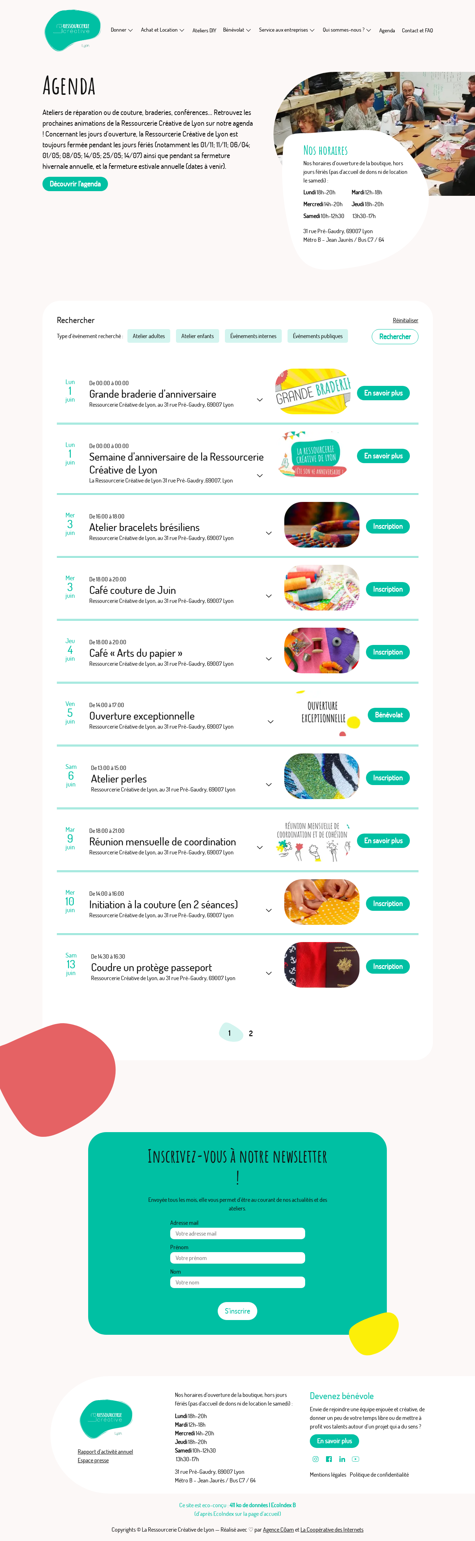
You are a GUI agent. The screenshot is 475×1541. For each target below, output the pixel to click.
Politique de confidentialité (379, 1474)
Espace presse (93, 1460)
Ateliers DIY (204, 30)
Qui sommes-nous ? (344, 29)
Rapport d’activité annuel (105, 1451)
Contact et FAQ (417, 30)
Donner (118, 29)
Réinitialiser (406, 320)
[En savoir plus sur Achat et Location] (182, 30)
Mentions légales (328, 1474)
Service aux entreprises (283, 29)
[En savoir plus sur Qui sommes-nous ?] (368, 30)
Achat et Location (159, 29)
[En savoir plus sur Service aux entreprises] (312, 30)
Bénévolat (233, 29)
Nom (175, 1271)
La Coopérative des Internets (331, 1529)
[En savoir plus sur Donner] (130, 30)
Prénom (179, 1247)
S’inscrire (237, 1310)
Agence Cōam (278, 1529)
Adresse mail (184, 1222)
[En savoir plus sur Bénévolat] (248, 30)
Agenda (387, 30)
